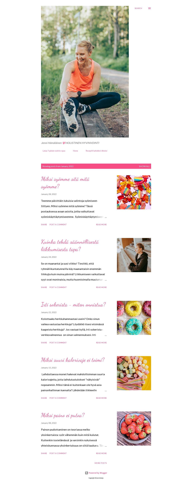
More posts (101, 463)
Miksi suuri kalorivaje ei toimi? (72, 359)
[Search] (138, 8)
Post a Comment (58, 224)
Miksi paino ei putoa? (62, 415)
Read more (101, 224)
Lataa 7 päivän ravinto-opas (52, 151)
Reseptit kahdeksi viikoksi (95, 151)
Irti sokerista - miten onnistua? (73, 304)
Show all (144, 166)
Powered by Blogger (96, 473)
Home (73, 151)
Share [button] (44, 224)
